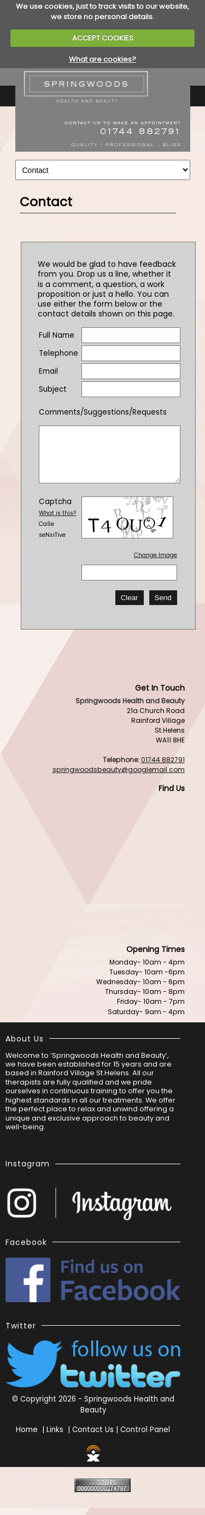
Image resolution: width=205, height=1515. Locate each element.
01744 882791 (163, 759)
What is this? (57, 513)
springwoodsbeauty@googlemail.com (118, 769)
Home (27, 1429)
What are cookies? (102, 59)
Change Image (155, 555)
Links (54, 1429)
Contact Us (93, 1429)
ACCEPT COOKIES (102, 38)
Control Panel (145, 1429)
